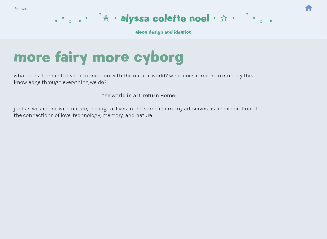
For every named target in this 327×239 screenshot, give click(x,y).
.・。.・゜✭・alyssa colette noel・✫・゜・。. (163, 18)
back (23, 9)
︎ (309, 8)
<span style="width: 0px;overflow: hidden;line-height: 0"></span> (139, 184)
